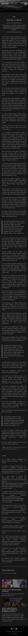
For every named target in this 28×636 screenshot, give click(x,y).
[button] (25, 3)
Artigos (14, 16)
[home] (5, 3)
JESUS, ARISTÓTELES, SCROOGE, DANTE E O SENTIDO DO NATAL (9, 610)
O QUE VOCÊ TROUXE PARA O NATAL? (11, 590)
